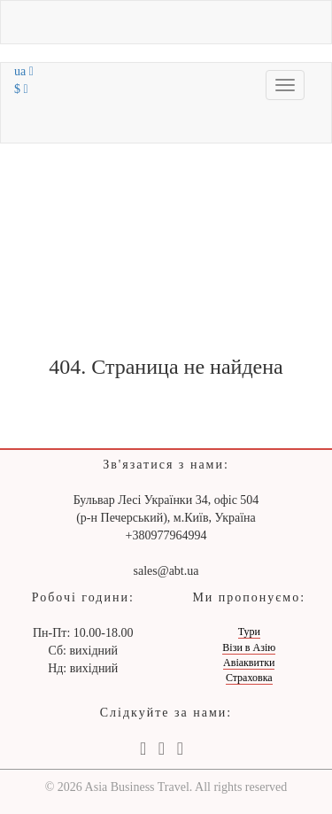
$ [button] (21, 89)
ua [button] (24, 71)
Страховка (249, 677)
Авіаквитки (248, 662)
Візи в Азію (248, 647)
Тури (249, 631)
